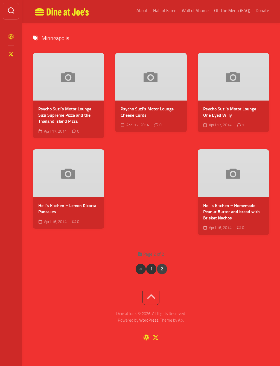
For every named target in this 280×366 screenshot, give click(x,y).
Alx (180, 320)
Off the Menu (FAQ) (232, 10)
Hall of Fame (164, 10)
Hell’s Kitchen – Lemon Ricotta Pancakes (67, 209)
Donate (262, 10)
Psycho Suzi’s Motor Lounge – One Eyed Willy (231, 112)
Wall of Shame (195, 10)
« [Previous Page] (140, 268)
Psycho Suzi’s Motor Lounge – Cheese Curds (149, 112)
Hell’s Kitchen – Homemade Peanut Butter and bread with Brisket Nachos (231, 212)
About (142, 10)
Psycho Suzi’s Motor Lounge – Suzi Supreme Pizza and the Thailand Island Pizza (66, 115)
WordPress (148, 320)
